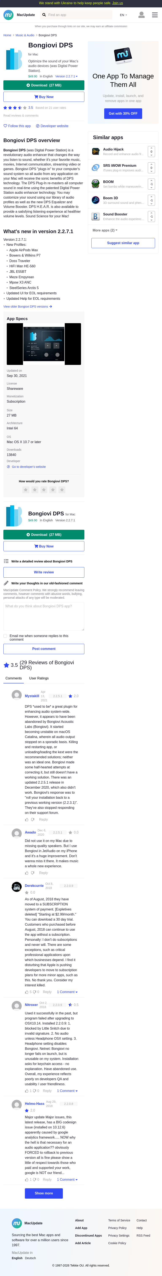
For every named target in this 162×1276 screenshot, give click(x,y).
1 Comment (67, 992)
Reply (43, 819)
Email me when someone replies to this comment (39, 637)
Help (139, 1228)
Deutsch (30, 1258)
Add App (81, 1228)
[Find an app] (44, 14)
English (17, 1258)
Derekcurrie (34, 885)
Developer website (52, 126)
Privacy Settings (118, 1235)
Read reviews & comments (21, 115)
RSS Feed (143, 1235)
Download (43, 85)
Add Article (83, 1243)
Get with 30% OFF (123, 113)
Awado (30, 832)
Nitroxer (31, 1005)
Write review (44, 572)
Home (7, 35)
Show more (44, 1193)
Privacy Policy (117, 1228)
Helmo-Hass (34, 1103)
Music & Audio (25, 35)
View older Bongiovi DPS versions (27, 306)
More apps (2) (104, 230)
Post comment (43, 649)
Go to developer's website (26, 467)
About (79, 1220)
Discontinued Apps (88, 1235)
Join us (117, 3)
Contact (141, 1220)
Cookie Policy (117, 1243)
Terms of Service (119, 1220)
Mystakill (32, 696)
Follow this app (17, 126)
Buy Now (43, 96)
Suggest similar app (123, 243)
